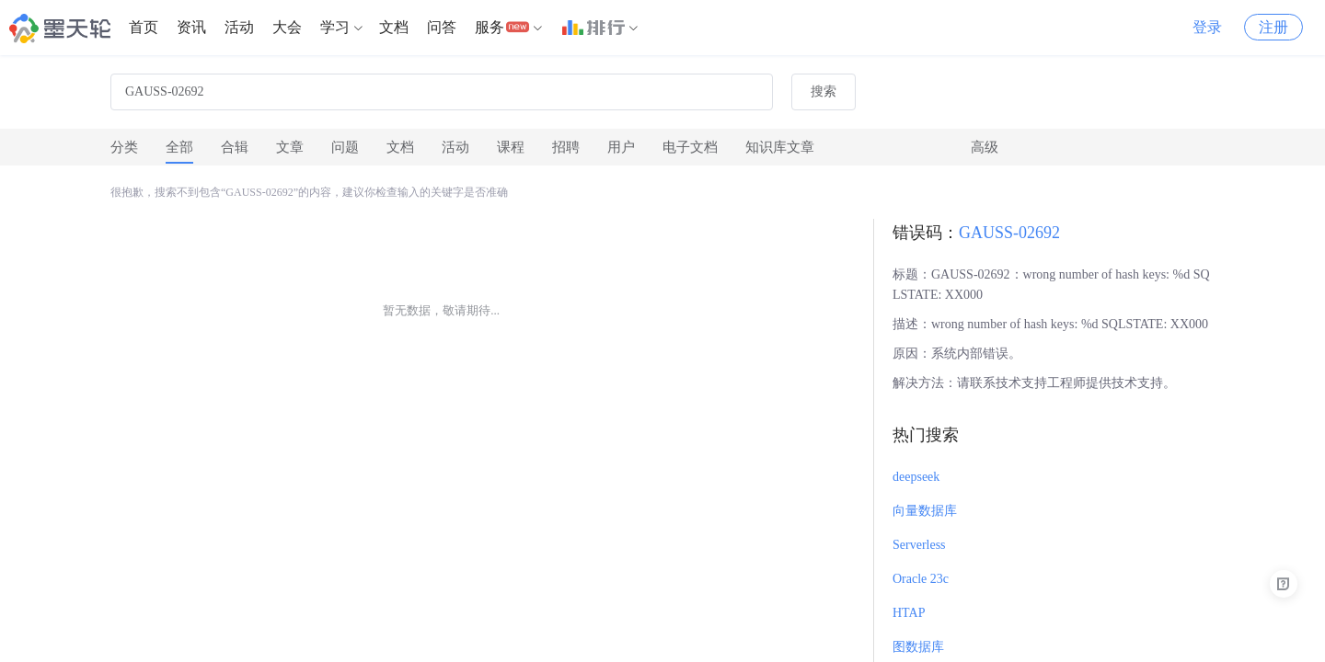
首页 (143, 27)
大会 (287, 27)
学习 (335, 27)
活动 (239, 27)
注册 (1273, 27)
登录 (1207, 27)
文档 (394, 27)
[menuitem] (143, 27)
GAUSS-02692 (1009, 232)
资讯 (191, 27)
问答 (441, 27)
